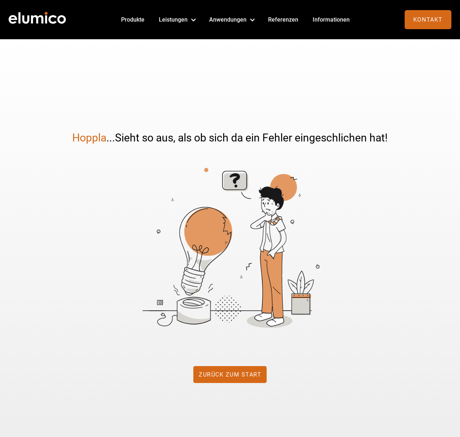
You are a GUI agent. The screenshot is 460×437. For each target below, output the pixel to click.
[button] (177, 19)
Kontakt (428, 19)
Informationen (331, 19)
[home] (37, 20)
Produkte (132, 19)
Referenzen (283, 19)
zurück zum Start (230, 374)
